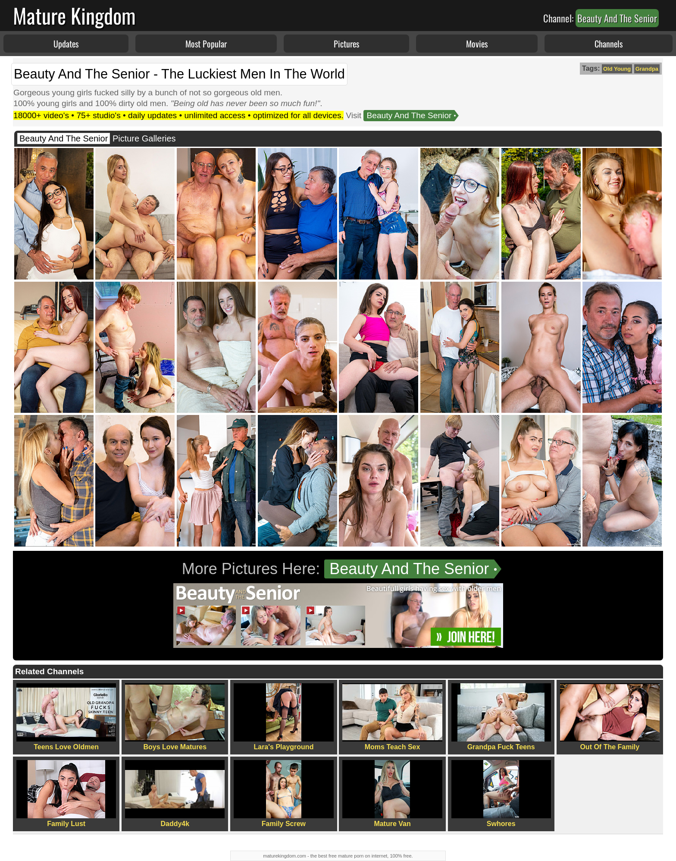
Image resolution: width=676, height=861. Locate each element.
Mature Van (392, 793)
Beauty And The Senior (408, 115)
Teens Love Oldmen (66, 717)
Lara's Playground (283, 717)
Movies (477, 43)
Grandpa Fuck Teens (501, 717)
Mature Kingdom (74, 15)
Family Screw (283, 793)
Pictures (346, 43)
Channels (609, 43)
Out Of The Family (610, 717)
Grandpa (646, 69)
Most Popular (206, 43)
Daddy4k (175, 793)
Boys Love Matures (175, 717)
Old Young (617, 69)
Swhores (501, 793)
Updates (65, 43)
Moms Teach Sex (392, 717)
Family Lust (66, 793)
